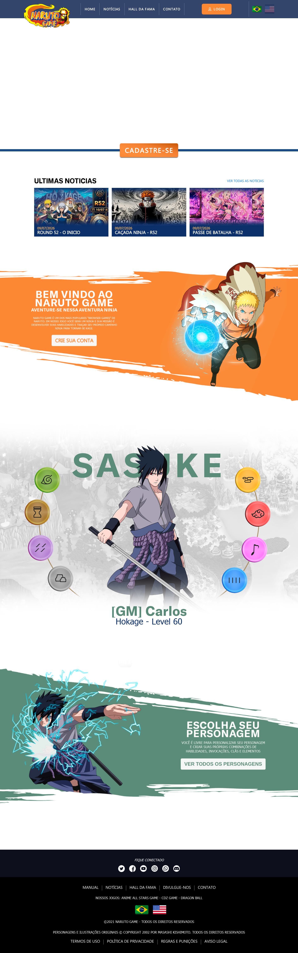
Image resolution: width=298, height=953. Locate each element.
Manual (91, 887)
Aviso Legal (215, 941)
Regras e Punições (179, 941)
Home (90, 9)
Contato (171, 9)
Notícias (111, 9)
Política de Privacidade (130, 941)
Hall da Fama (142, 9)
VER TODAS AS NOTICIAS (245, 181)
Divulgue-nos (177, 887)
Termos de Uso (85, 941)
